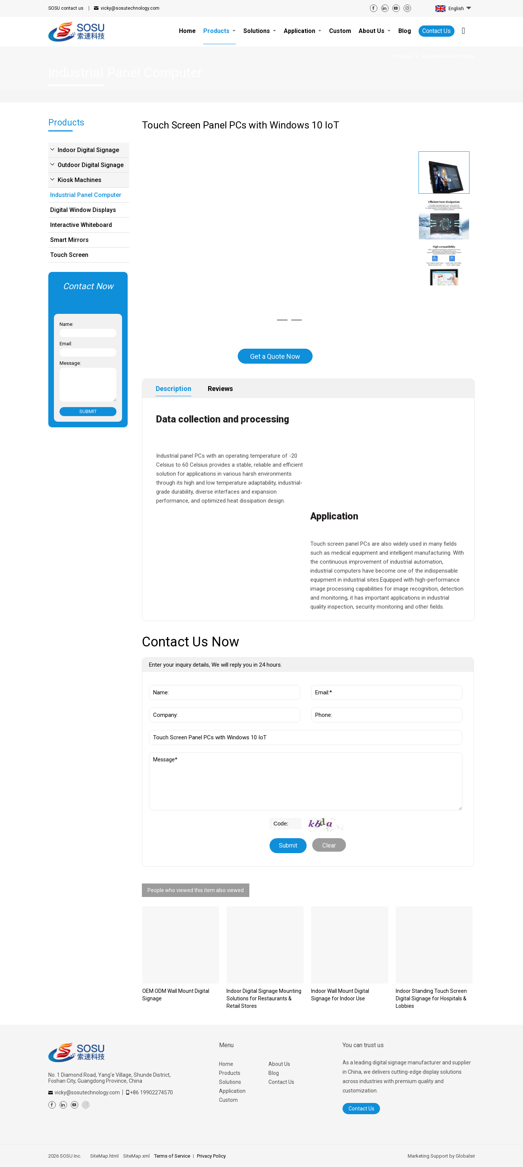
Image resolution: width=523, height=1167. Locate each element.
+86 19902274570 (151, 1092)
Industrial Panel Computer (85, 194)
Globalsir (465, 1156)
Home (226, 1064)
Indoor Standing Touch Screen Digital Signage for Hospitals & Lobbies (431, 998)
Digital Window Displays (83, 209)
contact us (65, 8)
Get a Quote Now (275, 356)
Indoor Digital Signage (88, 150)
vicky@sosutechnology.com (130, 8)
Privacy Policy (211, 1156)
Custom (228, 1100)
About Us (279, 1064)
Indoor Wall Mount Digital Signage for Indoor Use (340, 994)
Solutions (230, 1082)
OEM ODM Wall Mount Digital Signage (175, 994)
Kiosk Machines (79, 180)
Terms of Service (172, 1156)
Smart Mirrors (69, 239)
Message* (305, 781)
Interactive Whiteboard (81, 224)
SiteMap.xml (136, 1156)
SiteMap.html (104, 1156)
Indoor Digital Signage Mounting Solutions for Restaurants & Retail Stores (263, 998)
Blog (273, 1073)
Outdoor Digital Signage (91, 165)
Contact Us (436, 30)
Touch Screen (69, 254)
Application (232, 1091)
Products (229, 1073)
